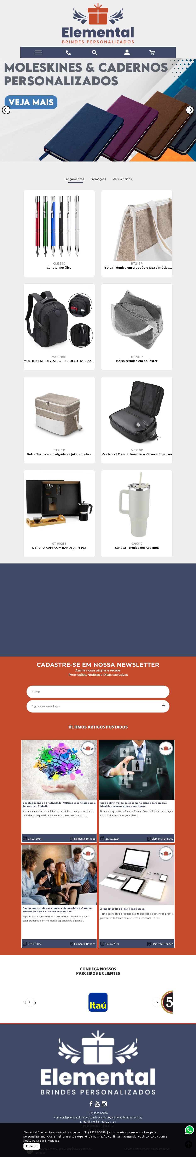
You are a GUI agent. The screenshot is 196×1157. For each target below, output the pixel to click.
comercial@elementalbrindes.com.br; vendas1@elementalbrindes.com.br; (98, 1117)
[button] (6, 110)
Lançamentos (74, 179)
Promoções (98, 179)
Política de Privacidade (45, 1140)
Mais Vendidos (122, 179)
